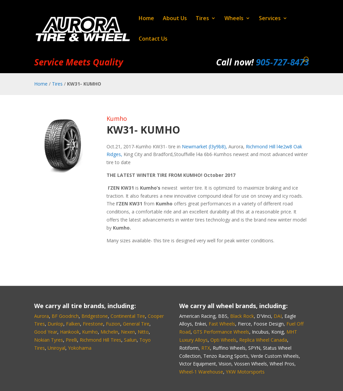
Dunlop (55, 324)
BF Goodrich (65, 316)
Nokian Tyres (48, 340)
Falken (73, 324)
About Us (175, 19)
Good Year (45, 332)
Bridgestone (94, 316)
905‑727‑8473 (282, 62)
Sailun (130, 340)
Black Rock (242, 316)
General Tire (136, 324)
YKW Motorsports (245, 372)
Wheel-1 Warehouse (201, 372)
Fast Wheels (222, 324)
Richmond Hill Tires (100, 340)
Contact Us (153, 39)
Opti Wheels (223, 340)
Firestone (93, 324)
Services (270, 19)
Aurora (41, 316)
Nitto (143, 332)
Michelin (109, 332)
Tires (202, 19)
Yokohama (79, 348)
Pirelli (71, 340)
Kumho (117, 118)
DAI (278, 316)
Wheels (234, 19)
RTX (205, 348)
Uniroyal (56, 348)
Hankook (69, 332)
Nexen (128, 332)
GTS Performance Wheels (221, 332)
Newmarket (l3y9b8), (204, 146)
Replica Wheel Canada (263, 340)
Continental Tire (128, 316)
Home (146, 19)
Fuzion (113, 324)
